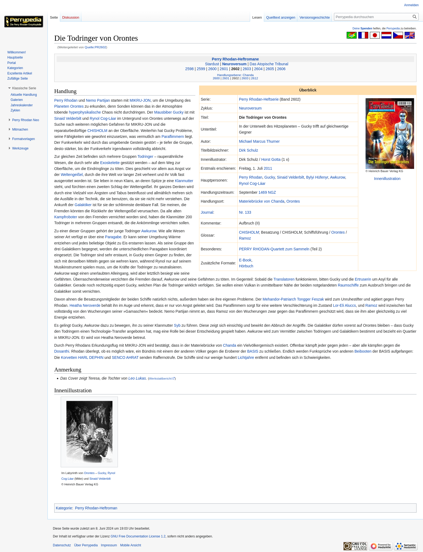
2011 (268, 168)
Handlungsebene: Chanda (235, 75)
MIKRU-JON (140, 100)
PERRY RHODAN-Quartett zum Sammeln (274, 249)
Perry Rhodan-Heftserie (259, 99)
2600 (212, 69)
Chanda (229, 345)
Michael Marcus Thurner (259, 141)
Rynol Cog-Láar (252, 183)
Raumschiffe (348, 285)
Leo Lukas (137, 378)
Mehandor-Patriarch (279, 299)
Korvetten (69, 357)
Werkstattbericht (160, 378)
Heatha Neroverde (85, 305)
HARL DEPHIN (91, 357)
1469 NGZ (267, 192)
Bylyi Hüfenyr (317, 177)
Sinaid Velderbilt (290, 177)
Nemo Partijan (98, 100)
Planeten (61, 106)
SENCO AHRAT (125, 357)
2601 (224, 69)
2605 (270, 69)
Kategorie (64, 508)
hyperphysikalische (85, 112)
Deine (362, 28)
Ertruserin (363, 279)
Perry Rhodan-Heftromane (235, 59)
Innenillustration (387, 178)
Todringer (145, 156)
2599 (201, 69)
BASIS (252, 351)
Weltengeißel (72, 174)
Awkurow (337, 177)
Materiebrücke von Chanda (261, 201)
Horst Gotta (271, 159)
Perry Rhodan (250, 177)
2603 (247, 69)
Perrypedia (393, 28)
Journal (207, 212)
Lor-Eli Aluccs (344, 305)
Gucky (269, 177)
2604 (258, 69)
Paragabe (113, 237)
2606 (281, 69)
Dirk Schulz (248, 150)
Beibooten (362, 351)
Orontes (293, 201)
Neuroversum (234, 64)
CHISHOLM (249, 232)
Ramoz (245, 238)
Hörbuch (246, 266)
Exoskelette (110, 163)
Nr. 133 (245, 212)
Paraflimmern (173, 136)
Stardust (212, 64)
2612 (254, 78)
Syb (177, 325)
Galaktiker (83, 205)
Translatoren (284, 279)
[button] (24, 88)
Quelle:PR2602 (95, 47)
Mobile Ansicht (130, 545)
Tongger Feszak (310, 299)
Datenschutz (62, 545)
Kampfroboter (65, 217)
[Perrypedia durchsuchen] (376, 17)
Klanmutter (184, 181)
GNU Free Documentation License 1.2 (138, 536)
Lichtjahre (246, 357)
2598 (189, 69)
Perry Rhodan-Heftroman (96, 508)
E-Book (245, 260)
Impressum (109, 545)
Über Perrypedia (86, 545)
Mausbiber (163, 112)
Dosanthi (61, 351)
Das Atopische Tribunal (269, 64)
